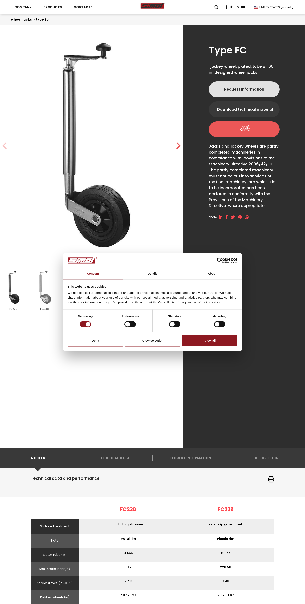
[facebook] (228, 217)
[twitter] (234, 217)
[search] (216, 7)
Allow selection (152, 340)
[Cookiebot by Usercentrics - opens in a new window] (220, 260)
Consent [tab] (93, 273)
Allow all (210, 340)
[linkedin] (222, 217)
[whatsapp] (248, 217)
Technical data (114, 458)
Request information (244, 89)
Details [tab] (153, 273)
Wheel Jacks (21, 19)
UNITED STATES (273, 7)
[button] (178, 146)
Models (38, 462)
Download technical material (245, 109)
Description (267, 458)
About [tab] (212, 273)
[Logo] (153, 7)
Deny (95, 340)
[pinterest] (241, 217)
